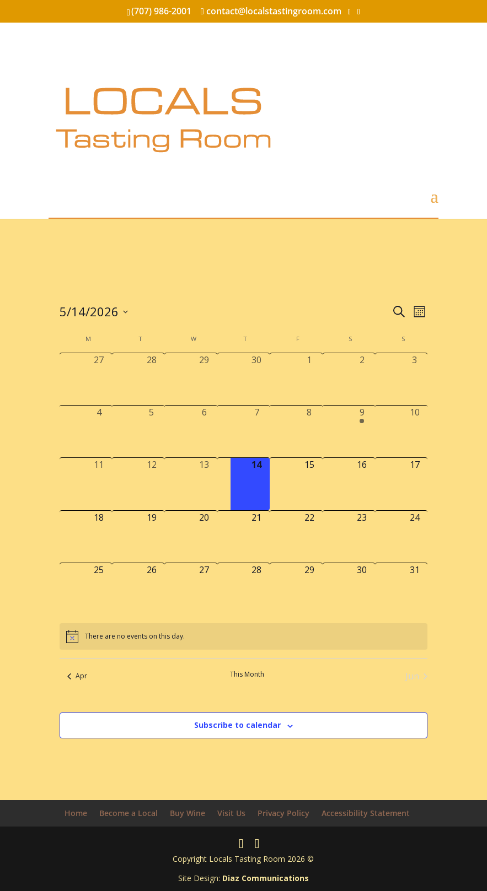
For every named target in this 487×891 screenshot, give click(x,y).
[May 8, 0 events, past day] (309, 431)
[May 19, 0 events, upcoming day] (151, 537)
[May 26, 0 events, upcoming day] (151, 589)
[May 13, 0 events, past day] (204, 484)
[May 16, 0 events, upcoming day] (362, 484)
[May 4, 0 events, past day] (99, 431)
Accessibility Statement (366, 813)
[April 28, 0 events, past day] (151, 379)
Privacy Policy (283, 813)
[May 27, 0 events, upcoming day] (204, 589)
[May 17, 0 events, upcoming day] (414, 484)
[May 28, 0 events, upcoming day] (257, 589)
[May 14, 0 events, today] (257, 484)
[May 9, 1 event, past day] (362, 431)
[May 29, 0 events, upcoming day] (309, 589)
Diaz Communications (265, 878)
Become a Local (128, 813)
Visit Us (231, 813)
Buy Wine (187, 813)
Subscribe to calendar (237, 725)
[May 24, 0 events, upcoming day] (414, 537)
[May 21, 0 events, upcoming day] (257, 537)
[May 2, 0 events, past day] (362, 379)
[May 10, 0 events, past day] (414, 431)
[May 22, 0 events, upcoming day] (309, 537)
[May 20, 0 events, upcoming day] (204, 537)
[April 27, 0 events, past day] (99, 379)
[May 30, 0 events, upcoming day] (362, 589)
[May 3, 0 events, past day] (414, 379)
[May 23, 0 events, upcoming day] (362, 537)
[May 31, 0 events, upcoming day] (414, 589)
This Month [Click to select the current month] (247, 674)
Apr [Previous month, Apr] (77, 676)
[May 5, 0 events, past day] (151, 431)
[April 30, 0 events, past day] (257, 379)
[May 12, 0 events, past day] (151, 484)
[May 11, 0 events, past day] (99, 484)
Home (76, 813)
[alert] (243, 636)
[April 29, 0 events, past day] (204, 379)
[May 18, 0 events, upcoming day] (99, 537)
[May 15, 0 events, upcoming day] (309, 484)
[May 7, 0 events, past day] (257, 431)
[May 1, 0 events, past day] (309, 379)
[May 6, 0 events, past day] (204, 431)
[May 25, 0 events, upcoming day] (99, 589)
